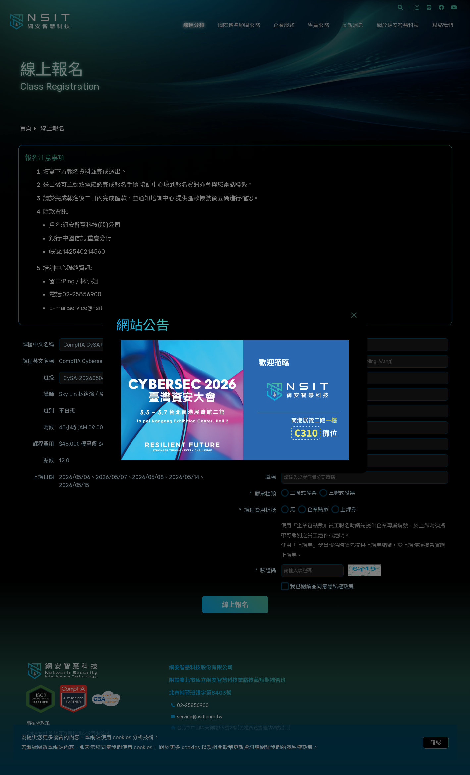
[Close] (354, 315)
